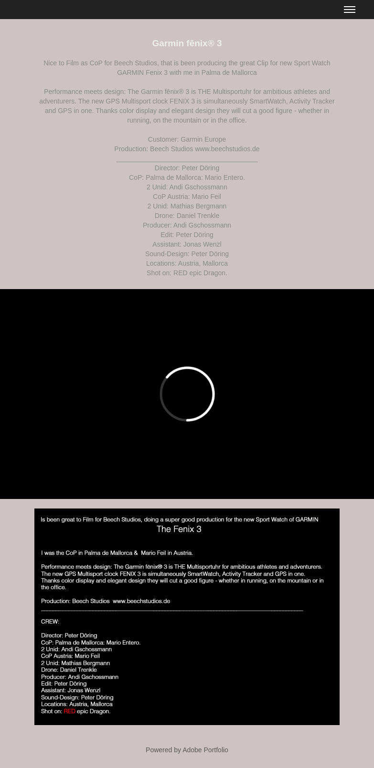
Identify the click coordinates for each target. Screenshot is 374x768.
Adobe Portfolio (205, 750)
